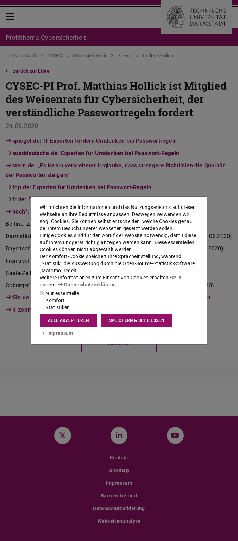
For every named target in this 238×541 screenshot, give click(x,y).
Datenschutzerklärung (87, 284)
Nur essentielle (59, 293)
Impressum (56, 333)
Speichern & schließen (136, 320)
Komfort (52, 300)
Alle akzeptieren (68, 320)
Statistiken (55, 307)
